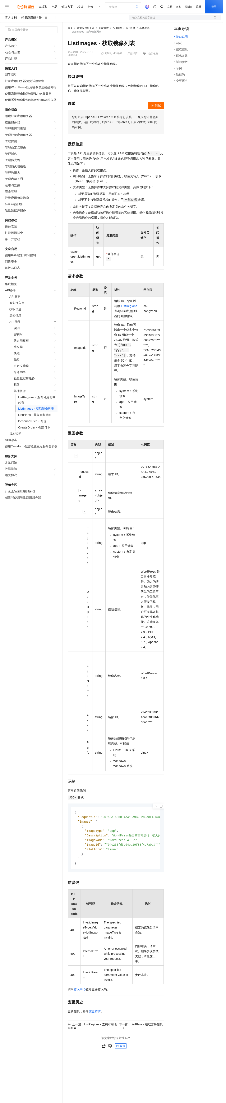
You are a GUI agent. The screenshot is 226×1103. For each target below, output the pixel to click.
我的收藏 (153, 53)
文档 (169, 6)
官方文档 (11, 17)
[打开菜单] (6, 6)
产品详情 (133, 53)
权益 (80, 6)
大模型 (42, 6)
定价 (90, 6)
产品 (54, 6)
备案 (178, 6)
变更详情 (95, 1014)
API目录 (130, 27)
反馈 (120, 1048)
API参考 (117, 27)
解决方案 (67, 6)
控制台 (188, 6)
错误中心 (80, 992)
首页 (70, 27)
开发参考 (104, 27)
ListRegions (129, 306)
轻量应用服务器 (31, 17)
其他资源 (144, 27)
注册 (198, 6)
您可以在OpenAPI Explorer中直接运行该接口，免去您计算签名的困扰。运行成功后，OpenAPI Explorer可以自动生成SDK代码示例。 (115, 122)
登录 (213, 6)
